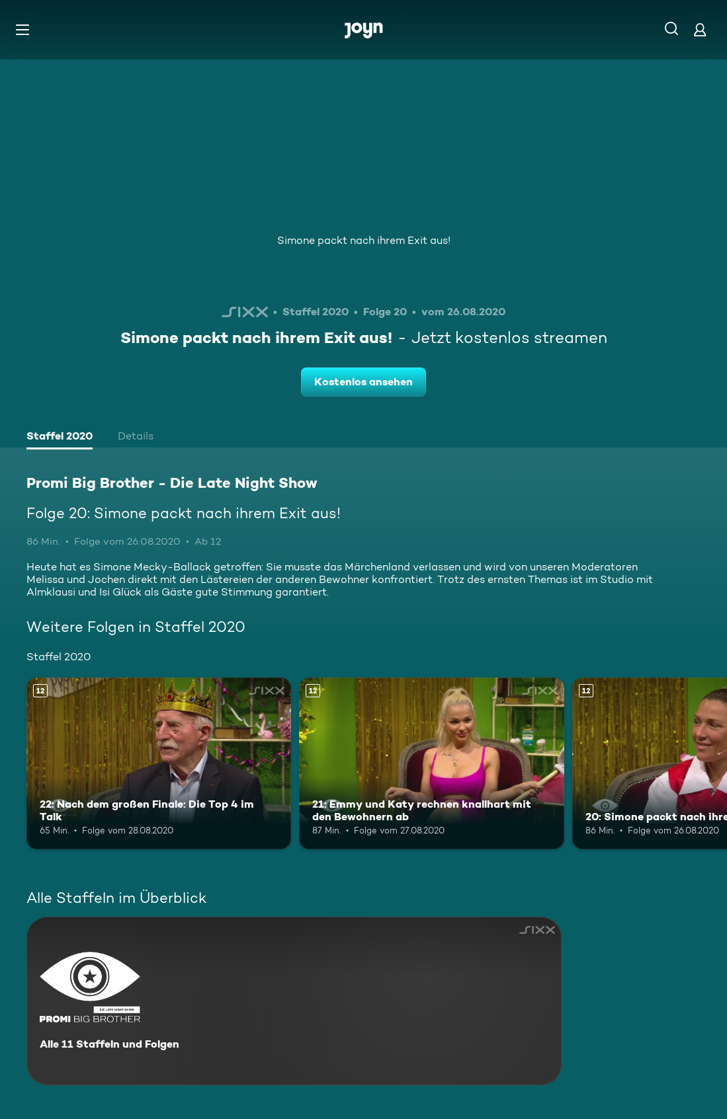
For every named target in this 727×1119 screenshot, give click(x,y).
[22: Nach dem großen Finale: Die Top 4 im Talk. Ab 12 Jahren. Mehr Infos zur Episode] (158, 763)
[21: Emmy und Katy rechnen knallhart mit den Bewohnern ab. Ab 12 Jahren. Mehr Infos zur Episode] (431, 763)
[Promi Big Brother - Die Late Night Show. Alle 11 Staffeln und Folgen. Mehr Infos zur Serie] (294, 1001)
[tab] (59, 437)
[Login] (700, 29)
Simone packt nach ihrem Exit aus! (363, 240)
